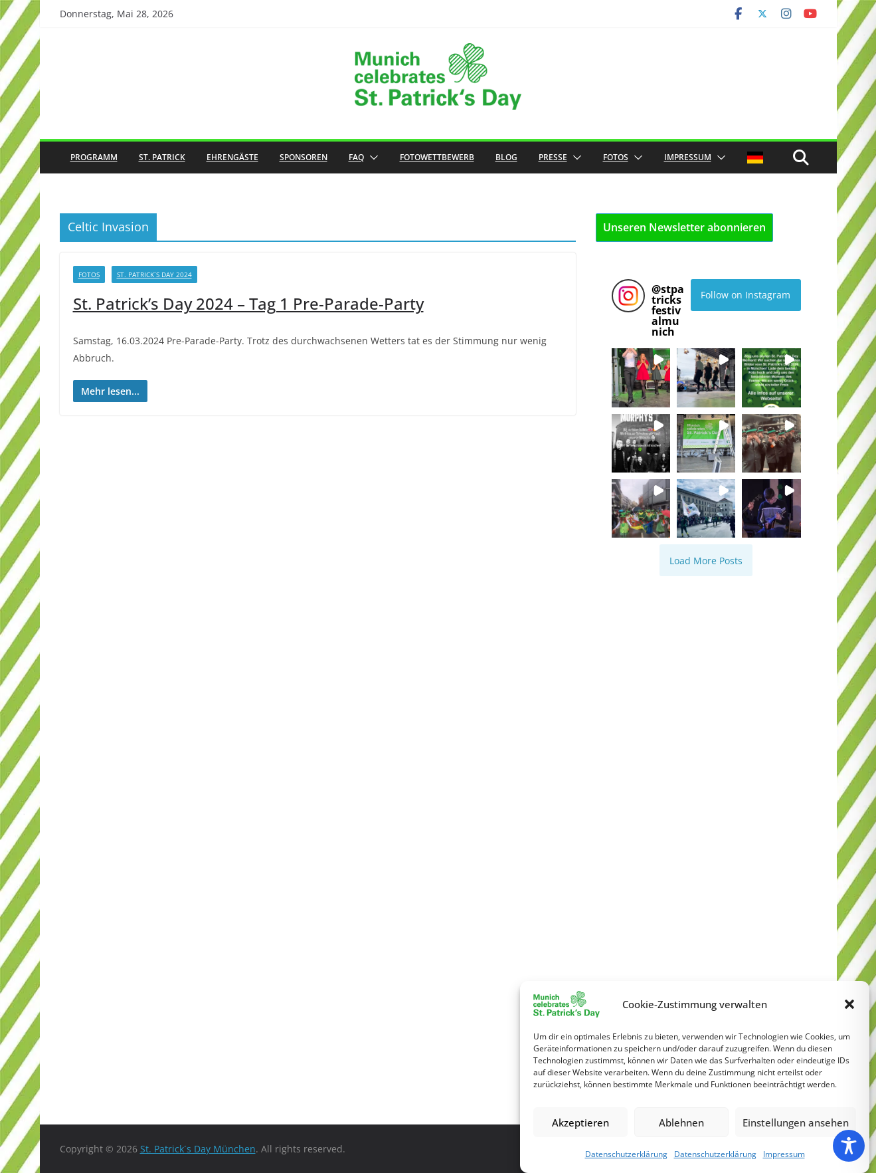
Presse (553, 157)
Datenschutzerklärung (626, 1154)
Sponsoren (303, 157)
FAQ (356, 157)
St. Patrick (162, 157)
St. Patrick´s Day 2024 (154, 274)
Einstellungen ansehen (796, 1122)
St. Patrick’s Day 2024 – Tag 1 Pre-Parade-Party (248, 303)
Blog (506, 157)
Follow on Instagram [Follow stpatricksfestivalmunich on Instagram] (745, 294)
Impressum (784, 1154)
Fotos (615, 157)
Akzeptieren (580, 1122)
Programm (94, 157)
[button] (849, 1004)
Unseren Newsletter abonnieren (684, 227)
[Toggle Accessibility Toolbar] (849, 1145)
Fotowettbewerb (437, 157)
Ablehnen (681, 1122)
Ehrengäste (232, 157)
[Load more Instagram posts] (706, 560)
